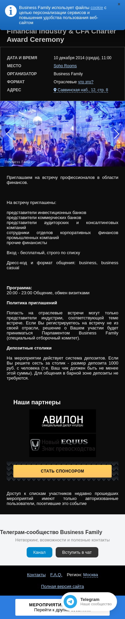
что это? (85, 82)
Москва (90, 574)
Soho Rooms (65, 66)
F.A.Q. (56, 574)
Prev (8, 133)
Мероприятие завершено (62, 607)
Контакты (36, 574)
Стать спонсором (62, 471)
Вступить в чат (77, 552)
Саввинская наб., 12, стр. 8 (83, 90)
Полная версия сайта (62, 586)
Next (116, 133)
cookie (97, 7)
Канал (39, 552)
